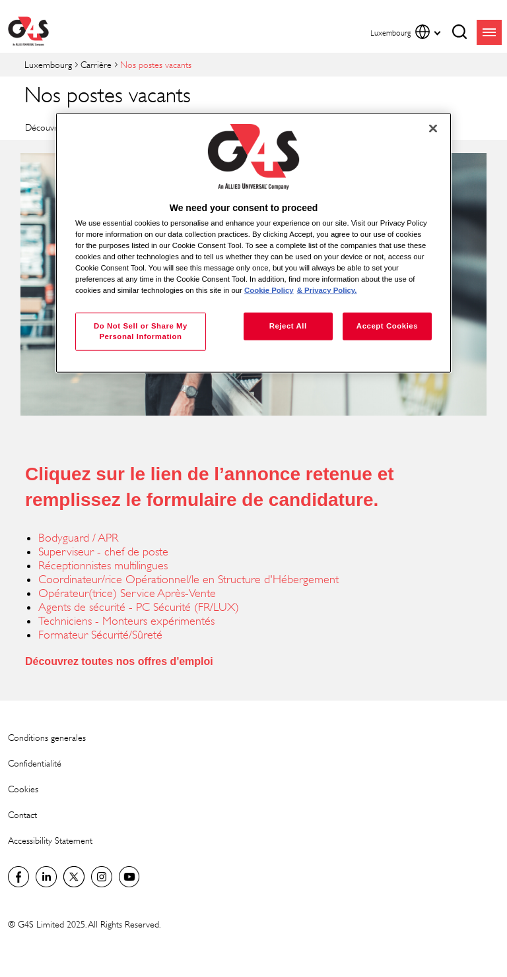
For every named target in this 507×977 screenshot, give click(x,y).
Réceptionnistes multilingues (103, 565)
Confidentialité (34, 763)
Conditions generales (47, 737)
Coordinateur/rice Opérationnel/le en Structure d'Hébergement (188, 579)
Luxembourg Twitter (73, 876)
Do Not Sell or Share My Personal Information (140, 331)
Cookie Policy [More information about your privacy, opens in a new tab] (269, 290)
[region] (253, 243)
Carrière (96, 64)
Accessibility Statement (50, 840)
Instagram (101, 876)
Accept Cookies (387, 326)
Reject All (288, 326)
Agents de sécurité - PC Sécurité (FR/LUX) (138, 607)
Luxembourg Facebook (18, 876)
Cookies (23, 788)
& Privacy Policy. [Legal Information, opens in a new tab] (327, 290)
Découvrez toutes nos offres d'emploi (119, 661)
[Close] (433, 128)
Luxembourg (48, 64)
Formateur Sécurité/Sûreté (100, 634)
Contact (22, 814)
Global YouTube (129, 876)
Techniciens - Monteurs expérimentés (126, 620)
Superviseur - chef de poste (103, 551)
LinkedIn (46, 876)
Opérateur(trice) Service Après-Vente (127, 593)
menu (489, 32)
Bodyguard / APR (78, 537)
